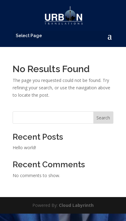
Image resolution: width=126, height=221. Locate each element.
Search (103, 118)
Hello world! (24, 147)
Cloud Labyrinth (76, 205)
